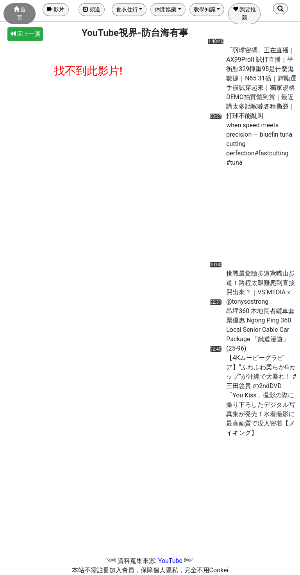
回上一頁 (25, 33)
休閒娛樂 (166, 9)
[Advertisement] (237, 216)
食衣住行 (127, 9)
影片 (55, 9)
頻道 (91, 9)
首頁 (20, 13)
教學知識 (205, 9)
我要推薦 (244, 13)
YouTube (170, 560)
